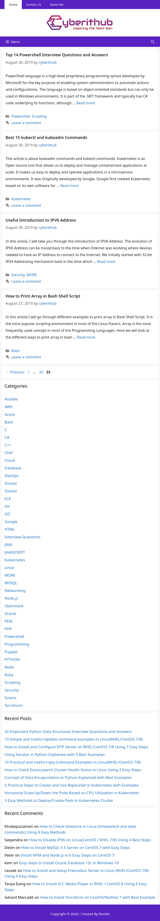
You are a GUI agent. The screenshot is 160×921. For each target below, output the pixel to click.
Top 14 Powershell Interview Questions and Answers (57, 54)
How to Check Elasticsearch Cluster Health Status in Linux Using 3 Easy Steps (72, 769)
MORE (31, 274)
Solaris (10, 697)
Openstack (14, 605)
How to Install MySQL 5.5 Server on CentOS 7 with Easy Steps (75, 847)
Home (13, 4)
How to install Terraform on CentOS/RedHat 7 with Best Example (97, 897)
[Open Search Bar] (153, 41)
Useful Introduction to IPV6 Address (41, 220)
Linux (9, 567)
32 (41, 372)
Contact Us (33, 4)
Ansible (11, 399)
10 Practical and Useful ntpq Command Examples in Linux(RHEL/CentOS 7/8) (72, 762)
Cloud (9, 460)
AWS (8, 406)
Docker (10, 483)
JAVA (8, 544)
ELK (7, 498)
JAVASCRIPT (14, 552)
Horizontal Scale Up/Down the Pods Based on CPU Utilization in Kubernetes (71, 792)
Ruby (8, 674)
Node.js (11, 598)
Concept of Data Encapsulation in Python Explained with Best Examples (68, 777)
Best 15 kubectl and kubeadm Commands (46, 137)
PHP (8, 628)
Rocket (104, 914)
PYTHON (12, 659)
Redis (9, 667)
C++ (7, 445)
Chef (8, 452)
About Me (56, 4)
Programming (16, 644)
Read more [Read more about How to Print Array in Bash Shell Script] (86, 337)
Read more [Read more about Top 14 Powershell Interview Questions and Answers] (85, 102)
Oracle (10, 613)
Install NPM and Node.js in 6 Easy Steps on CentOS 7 (67, 855)
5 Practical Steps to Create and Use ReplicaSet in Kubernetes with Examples (71, 785)
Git (7, 506)
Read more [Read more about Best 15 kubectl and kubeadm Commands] (69, 185)
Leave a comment (26, 122)
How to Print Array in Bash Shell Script (43, 296)
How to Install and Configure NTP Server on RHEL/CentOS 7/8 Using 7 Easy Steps (76, 746)
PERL (8, 621)
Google (10, 521)
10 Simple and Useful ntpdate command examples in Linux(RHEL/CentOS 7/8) (73, 739)
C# (6, 437)
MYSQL (10, 582)
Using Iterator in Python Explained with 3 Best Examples (54, 754)
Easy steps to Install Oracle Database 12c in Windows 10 (69, 862)
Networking (15, 590)
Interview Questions (22, 536)
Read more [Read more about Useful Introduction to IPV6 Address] (106, 261)
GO (7, 513)
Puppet (10, 651)
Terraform (13, 705)
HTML (9, 529)
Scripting (39, 116)
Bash (15, 350)
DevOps (11, 475)
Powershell (20, 116)
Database (12, 468)
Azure (9, 414)
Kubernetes (21, 198)
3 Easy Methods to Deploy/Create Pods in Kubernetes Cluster (58, 800)
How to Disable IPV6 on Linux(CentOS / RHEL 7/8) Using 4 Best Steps (90, 839)
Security (18, 274)
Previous (15, 372)
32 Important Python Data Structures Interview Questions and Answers (68, 731)
